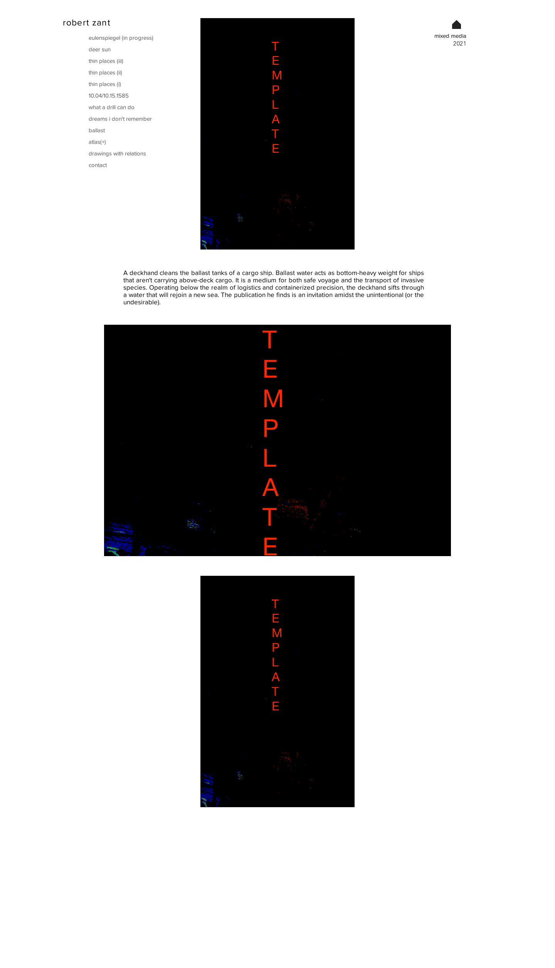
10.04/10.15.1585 (109, 95)
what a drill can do (112, 107)
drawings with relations (117, 153)
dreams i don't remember (120, 118)
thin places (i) (105, 84)
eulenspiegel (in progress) (120, 37)
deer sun (100, 49)
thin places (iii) (106, 60)
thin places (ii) (105, 72)
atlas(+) (97, 141)
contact (98, 165)
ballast (97, 130)
